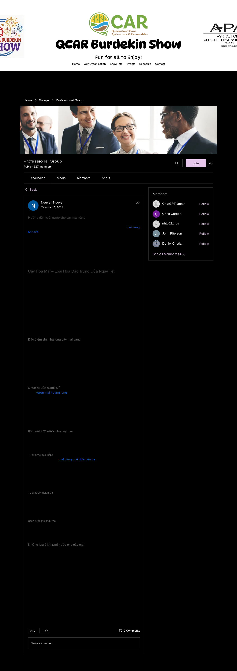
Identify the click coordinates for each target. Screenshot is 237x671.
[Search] (176, 163)
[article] (84, 425)
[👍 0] (32, 630)
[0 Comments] (129, 631)
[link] (37, 178)
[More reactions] (44, 630)
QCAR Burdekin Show (118, 44)
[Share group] (210, 163)
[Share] (137, 202)
